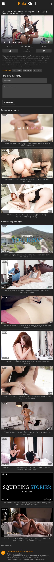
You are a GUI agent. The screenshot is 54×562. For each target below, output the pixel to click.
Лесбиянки (27, 70)
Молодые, (37, 70)
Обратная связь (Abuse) (16, 552)
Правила (29, 552)
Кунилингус (17, 70)
